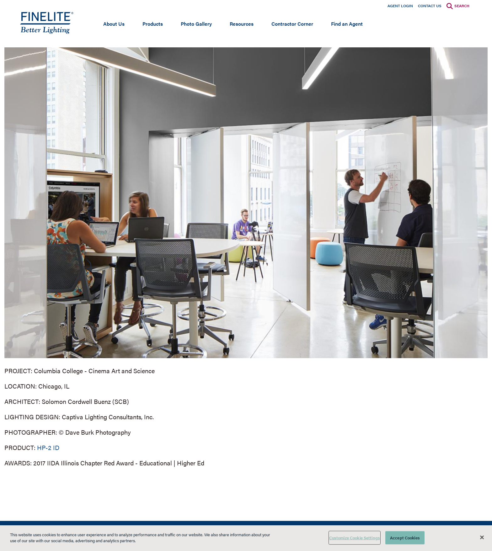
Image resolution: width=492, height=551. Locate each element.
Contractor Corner (292, 23)
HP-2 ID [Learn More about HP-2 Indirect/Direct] (48, 447)
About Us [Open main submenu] (114, 23)
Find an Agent (347, 23)
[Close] (482, 537)
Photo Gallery (196, 23)
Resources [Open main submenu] (242, 23)
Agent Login (400, 5)
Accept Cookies (405, 538)
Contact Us (429, 5)
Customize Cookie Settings (354, 538)
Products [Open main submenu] (152, 23)
